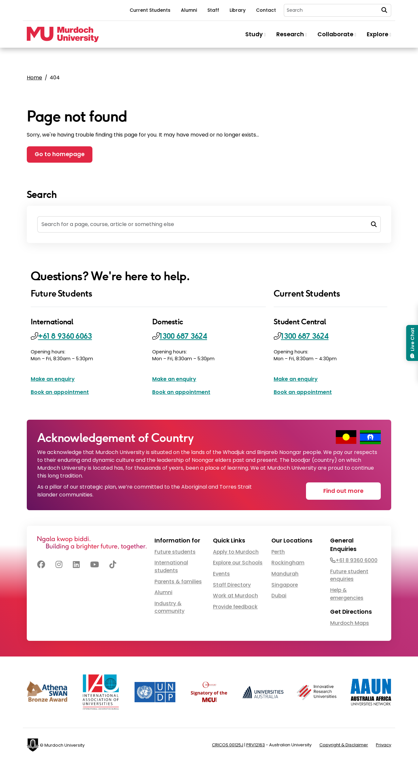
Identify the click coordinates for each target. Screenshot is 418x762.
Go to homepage (60, 154)
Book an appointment (60, 392)
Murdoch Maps (349, 623)
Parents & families (178, 581)
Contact (266, 10)
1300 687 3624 (183, 336)
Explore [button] (379, 34)
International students (171, 566)
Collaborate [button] (336, 34)
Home (34, 77)
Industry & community (169, 607)
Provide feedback (235, 606)
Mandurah (284, 573)
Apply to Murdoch (236, 552)
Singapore (284, 585)
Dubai (278, 595)
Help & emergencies (346, 594)
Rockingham (287, 562)
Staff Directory (232, 585)
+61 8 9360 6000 (356, 560)
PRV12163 (255, 745)
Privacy (383, 745)
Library (238, 10)
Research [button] (291, 34)
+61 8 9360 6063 (65, 336)
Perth (278, 552)
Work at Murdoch (235, 595)
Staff (213, 10)
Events (221, 573)
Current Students (150, 10)
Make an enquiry (53, 379)
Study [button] (255, 34)
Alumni (189, 10)
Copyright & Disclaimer (343, 745)
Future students (175, 552)
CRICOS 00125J (227, 745)
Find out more (343, 491)
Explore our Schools (238, 562)
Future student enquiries (349, 575)
